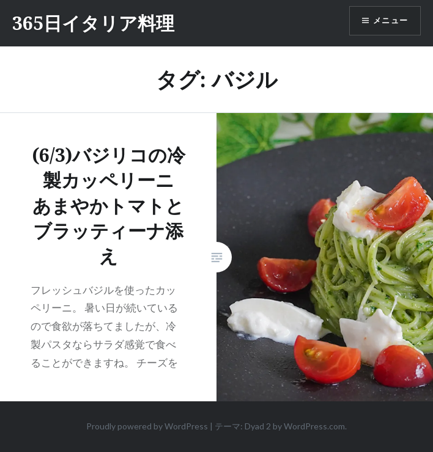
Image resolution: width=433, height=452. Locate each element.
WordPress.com (314, 426)
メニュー (388, 21)
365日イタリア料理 (93, 22)
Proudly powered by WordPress (147, 426)
